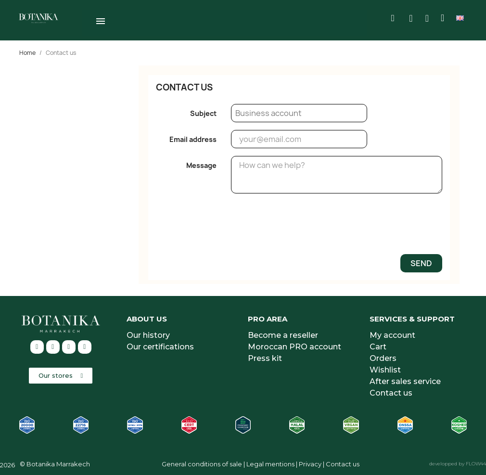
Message (201, 163)
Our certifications (160, 345)
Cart (378, 345)
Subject (203, 111)
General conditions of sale (202, 462)
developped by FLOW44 (457, 462)
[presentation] (369, 226)
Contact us (391, 391)
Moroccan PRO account (294, 345)
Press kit (265, 356)
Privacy (310, 462)
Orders (383, 356)
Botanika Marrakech (58, 462)
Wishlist (385, 368)
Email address (193, 137)
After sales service (405, 380)
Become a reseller (283, 333)
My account (392, 333)
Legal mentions (270, 462)
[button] (60, 374)
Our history (148, 333)
